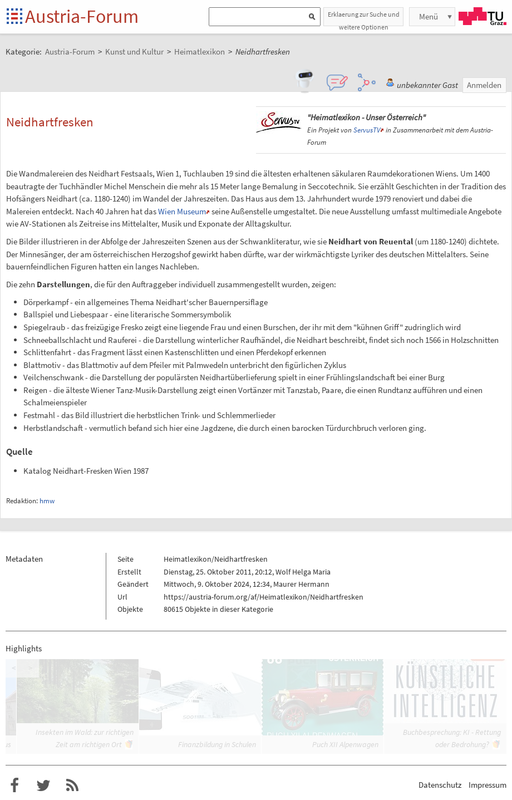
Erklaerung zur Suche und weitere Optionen (364, 18)
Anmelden (484, 85)
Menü (428, 16)
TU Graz (482, 16)
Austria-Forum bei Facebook (14, 785)
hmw (47, 500)
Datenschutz (440, 784)
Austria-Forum (82, 16)
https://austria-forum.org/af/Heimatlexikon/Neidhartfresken (263, 597)
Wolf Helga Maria (303, 572)
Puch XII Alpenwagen (345, 744)
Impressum (487, 784)
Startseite (15, 17)
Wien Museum (182, 211)
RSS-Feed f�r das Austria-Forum (72, 785)
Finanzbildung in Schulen (217, 744)
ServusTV (366, 130)
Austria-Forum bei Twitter (43, 785)
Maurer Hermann (301, 584)
